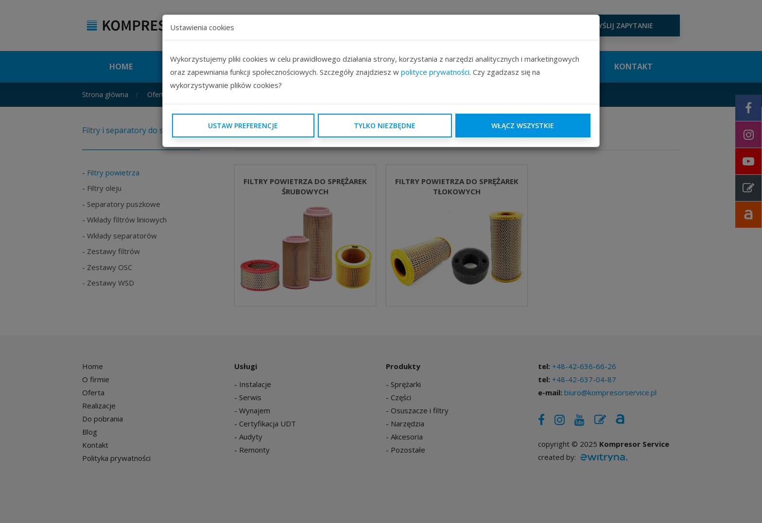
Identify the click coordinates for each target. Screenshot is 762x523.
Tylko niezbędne (385, 125)
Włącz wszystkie (522, 125)
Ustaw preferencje (243, 125)
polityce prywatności (435, 72)
